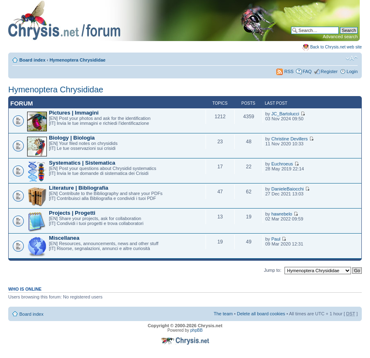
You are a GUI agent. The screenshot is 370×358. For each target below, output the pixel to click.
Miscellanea (64, 238)
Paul (275, 238)
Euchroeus (282, 163)
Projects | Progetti (72, 213)
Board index (32, 59)
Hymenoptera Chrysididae (77, 59)
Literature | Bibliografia (78, 188)
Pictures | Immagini (74, 113)
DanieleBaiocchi (287, 188)
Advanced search (340, 36)
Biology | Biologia (72, 138)
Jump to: (272, 270)
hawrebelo (281, 213)
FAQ (307, 71)
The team (223, 313)
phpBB (196, 330)
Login (352, 71)
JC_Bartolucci (285, 113)
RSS (285, 71)
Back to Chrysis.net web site (336, 47)
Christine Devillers (289, 138)
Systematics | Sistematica (82, 163)
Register (329, 71)
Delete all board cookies (261, 313)
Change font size (352, 58)
